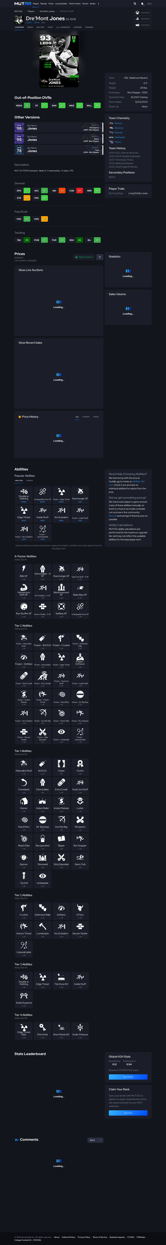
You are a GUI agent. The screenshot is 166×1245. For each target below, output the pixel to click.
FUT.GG (130, 1237)
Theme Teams (75, 3)
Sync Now (128, 1113)
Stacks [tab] (29, 480)
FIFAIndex (141, 1237)
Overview (19, 27)
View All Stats (128, 1077)
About (56, 1237)
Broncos (119, 127)
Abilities (40, 27)
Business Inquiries (117, 1237)
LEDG (29, 22)
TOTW (36, 22)
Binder (92, 3)
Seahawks (120, 137)
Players (36, 3)
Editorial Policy (68, 1237)
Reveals (44, 3)
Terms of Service (100, 1237)
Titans (118, 141)
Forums (85, 3)
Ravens (118, 123)
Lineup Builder (61, 3)
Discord (113, 515)
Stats (50, 27)
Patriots (119, 132)
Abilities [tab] (19, 480)
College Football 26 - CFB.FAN (28, 1240)
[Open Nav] (98, 3)
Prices (51, 3)
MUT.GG (18, 11)
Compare (78, 27)
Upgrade (89, 27)
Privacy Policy (84, 1237)
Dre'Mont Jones (47, 11)
